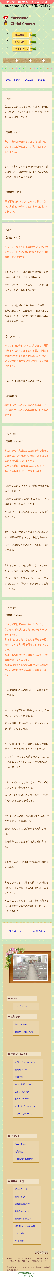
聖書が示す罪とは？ (24, 1218)
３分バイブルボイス (24, 1114)
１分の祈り (20, 1233)
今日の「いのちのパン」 (26, 1062)
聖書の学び (20, 1196)
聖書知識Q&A (21, 1069)
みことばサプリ (22, 1099)
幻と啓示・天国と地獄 (25, 1226)
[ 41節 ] (8, 80)
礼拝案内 (19, 35)
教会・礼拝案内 (22, 1024)
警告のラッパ (21, 1189)
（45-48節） (11, 607)
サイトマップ (22, 48)
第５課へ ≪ (15, 931)
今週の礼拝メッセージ (25, 1106)
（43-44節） (11, 434)
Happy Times (20, 1144)
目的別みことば (22, 1211)
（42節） (9, 230)
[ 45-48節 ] (42, 80)
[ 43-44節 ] (29, 80)
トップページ (21, 1006)
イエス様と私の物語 (24, 1159)
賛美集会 (19, 1151)
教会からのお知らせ (24, 1032)
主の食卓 (19, 1077)
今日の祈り (20, 1241)
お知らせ (19, 42)
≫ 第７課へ (39, 931)
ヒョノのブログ (22, 1092)
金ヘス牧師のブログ (24, 1084)
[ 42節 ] (18, 80)
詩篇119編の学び (22, 1204)
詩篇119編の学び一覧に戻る (27, 1274)
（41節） (9, 99)
